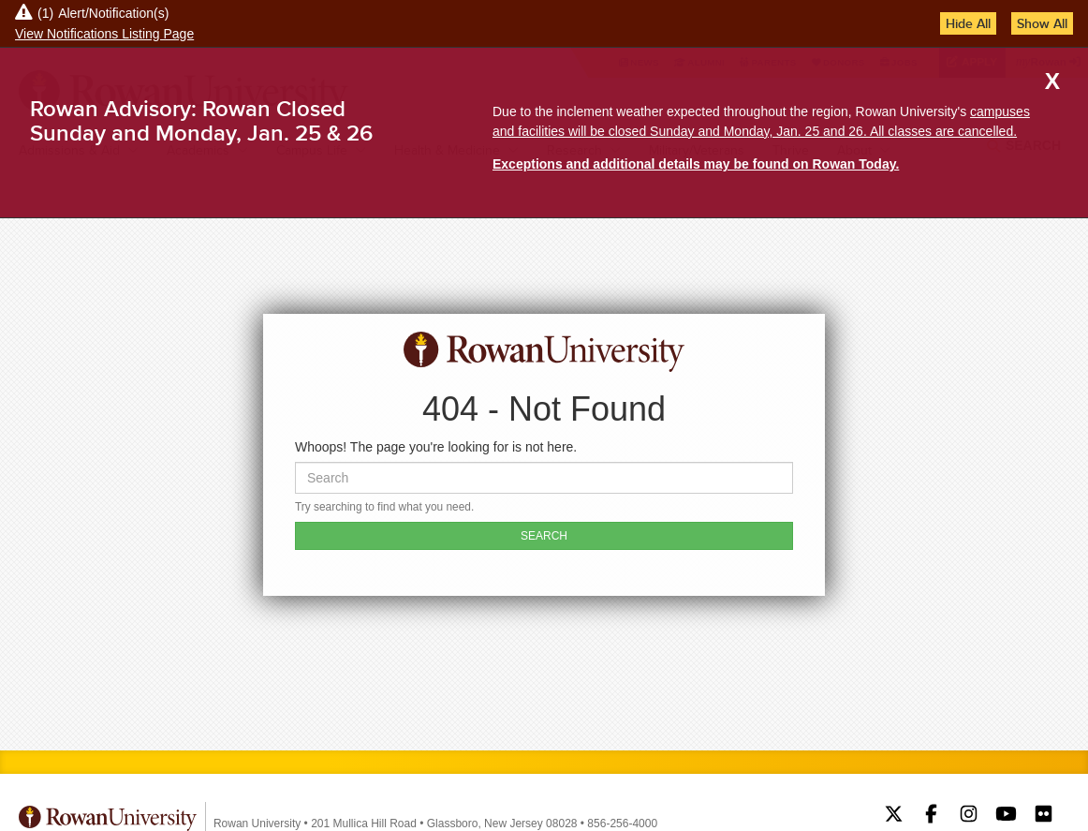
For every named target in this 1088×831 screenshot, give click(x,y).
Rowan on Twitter (893, 816)
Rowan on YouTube (1006, 816)
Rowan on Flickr (1043, 816)
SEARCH (544, 535)
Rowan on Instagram (968, 816)
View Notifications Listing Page (104, 33)
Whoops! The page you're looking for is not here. (436, 446)
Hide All (968, 23)
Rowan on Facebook (931, 816)
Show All (1042, 23)
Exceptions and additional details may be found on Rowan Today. (696, 163)
